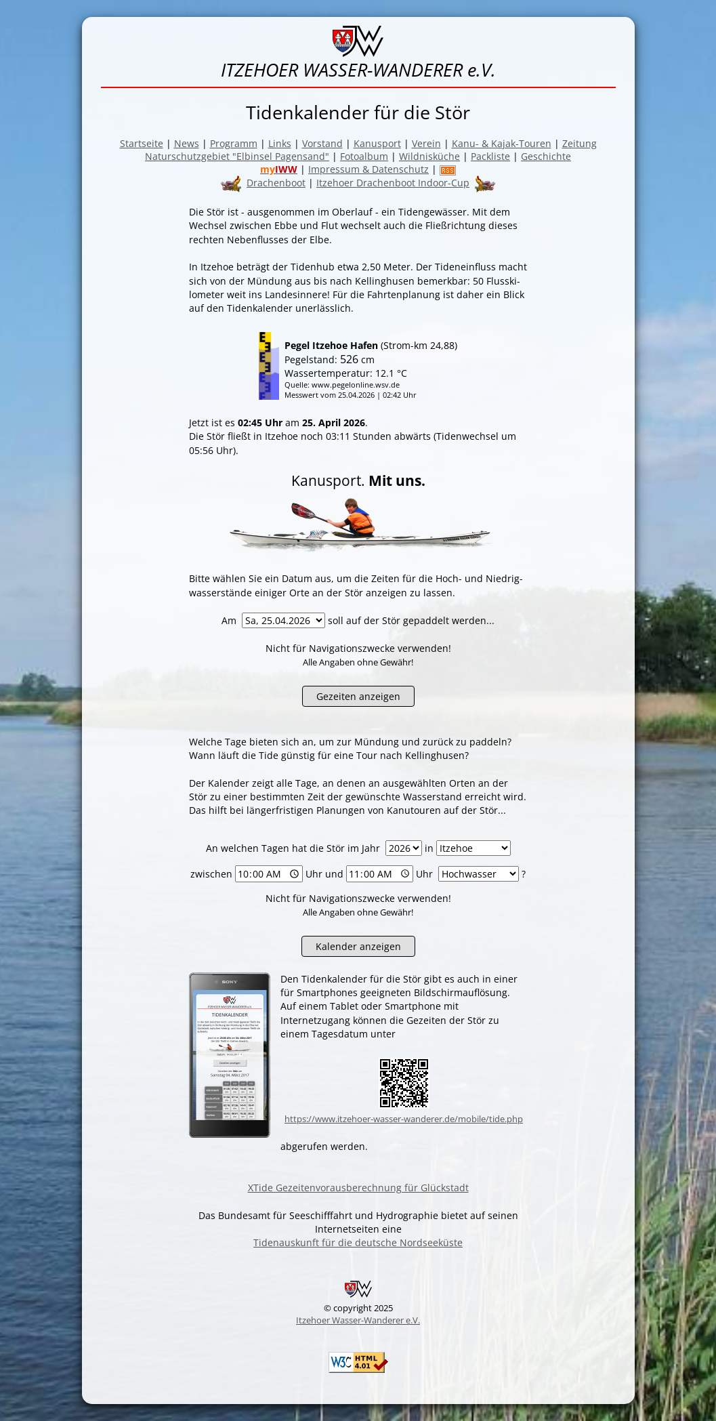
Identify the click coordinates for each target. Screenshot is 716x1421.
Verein (426, 143)
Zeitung (579, 143)
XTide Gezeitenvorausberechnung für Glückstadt (358, 1187)
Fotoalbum (364, 156)
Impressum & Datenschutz (368, 169)
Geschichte (546, 156)
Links (279, 143)
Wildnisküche (429, 156)
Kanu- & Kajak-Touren (501, 143)
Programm (233, 143)
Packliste (490, 156)
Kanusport (377, 143)
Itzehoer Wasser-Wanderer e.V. (358, 1320)
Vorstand (322, 143)
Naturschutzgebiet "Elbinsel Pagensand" (237, 156)
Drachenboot (276, 182)
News (186, 143)
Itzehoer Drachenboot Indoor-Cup (392, 182)
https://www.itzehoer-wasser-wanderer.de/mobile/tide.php (404, 1119)
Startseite (141, 143)
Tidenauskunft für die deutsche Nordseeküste (358, 1242)
